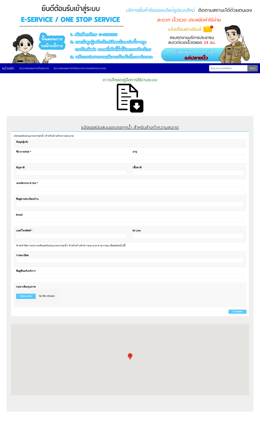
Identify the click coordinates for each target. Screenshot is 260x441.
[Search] (228, 68)
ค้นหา (253, 68)
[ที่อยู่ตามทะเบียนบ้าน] (130, 204)
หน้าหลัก (8, 68)
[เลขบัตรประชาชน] (130, 188)
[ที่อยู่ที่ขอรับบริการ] (130, 276)
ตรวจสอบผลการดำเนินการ (34, 68)
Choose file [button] (25, 296)
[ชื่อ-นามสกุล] (71, 157)
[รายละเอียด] (130, 260)
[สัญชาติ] (71, 172)
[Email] (130, 220)
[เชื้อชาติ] (188, 172)
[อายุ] (188, 157)
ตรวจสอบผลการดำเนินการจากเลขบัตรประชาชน (80, 68)
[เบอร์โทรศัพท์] (71, 236)
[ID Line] (188, 236)
